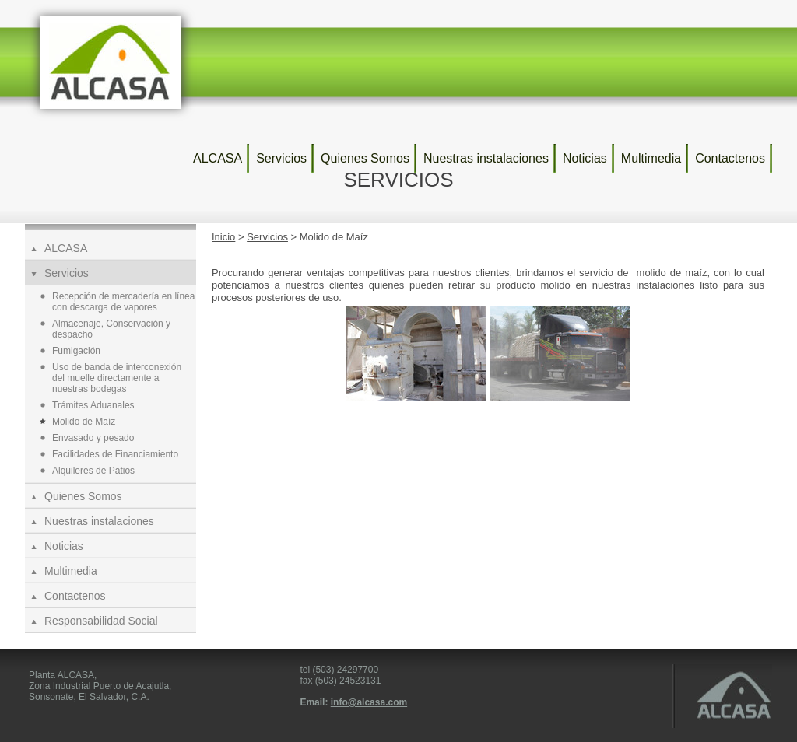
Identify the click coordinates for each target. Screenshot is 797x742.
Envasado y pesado (93, 437)
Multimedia (651, 158)
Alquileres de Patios (93, 470)
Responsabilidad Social (101, 620)
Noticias (585, 158)
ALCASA (217, 158)
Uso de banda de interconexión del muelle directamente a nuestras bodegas (116, 378)
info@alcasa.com (369, 702)
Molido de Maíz (83, 421)
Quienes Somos (365, 158)
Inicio (223, 237)
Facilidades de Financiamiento (115, 454)
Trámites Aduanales (93, 405)
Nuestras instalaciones (486, 158)
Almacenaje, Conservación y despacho (111, 329)
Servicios (281, 158)
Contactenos (730, 158)
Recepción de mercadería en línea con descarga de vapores (123, 302)
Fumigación (76, 350)
